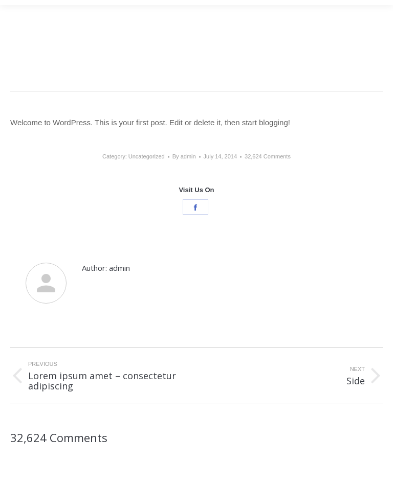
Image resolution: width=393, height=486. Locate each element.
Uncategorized (146, 156)
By (184, 156)
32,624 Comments (268, 156)
